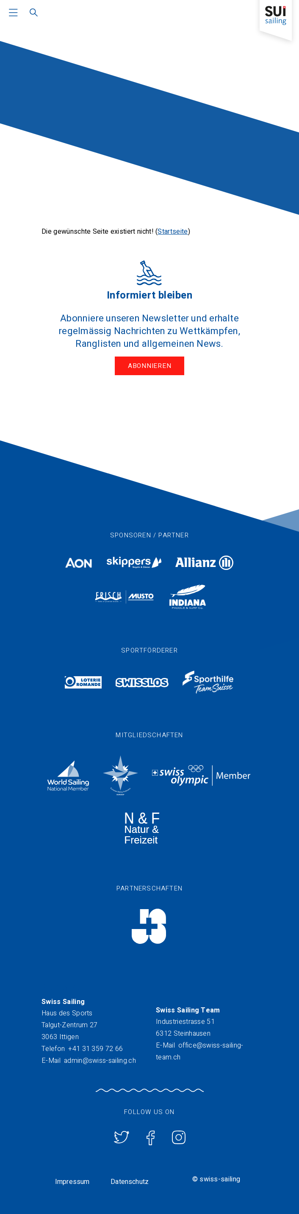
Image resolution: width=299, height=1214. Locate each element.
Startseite (173, 232)
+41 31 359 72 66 (95, 1049)
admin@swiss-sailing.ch (100, 1061)
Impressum (72, 1182)
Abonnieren (150, 366)
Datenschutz (130, 1182)
